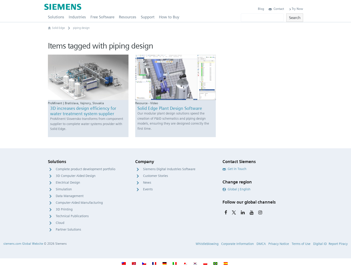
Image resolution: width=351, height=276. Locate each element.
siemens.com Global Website (23, 243)
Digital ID (320, 244)
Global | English (236, 189)
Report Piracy (338, 244)
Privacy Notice (278, 244)
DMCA (261, 244)
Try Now (296, 9)
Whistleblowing (207, 244)
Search (294, 17)
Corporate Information (237, 244)
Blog (261, 9)
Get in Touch (234, 169)
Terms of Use (301, 244)
